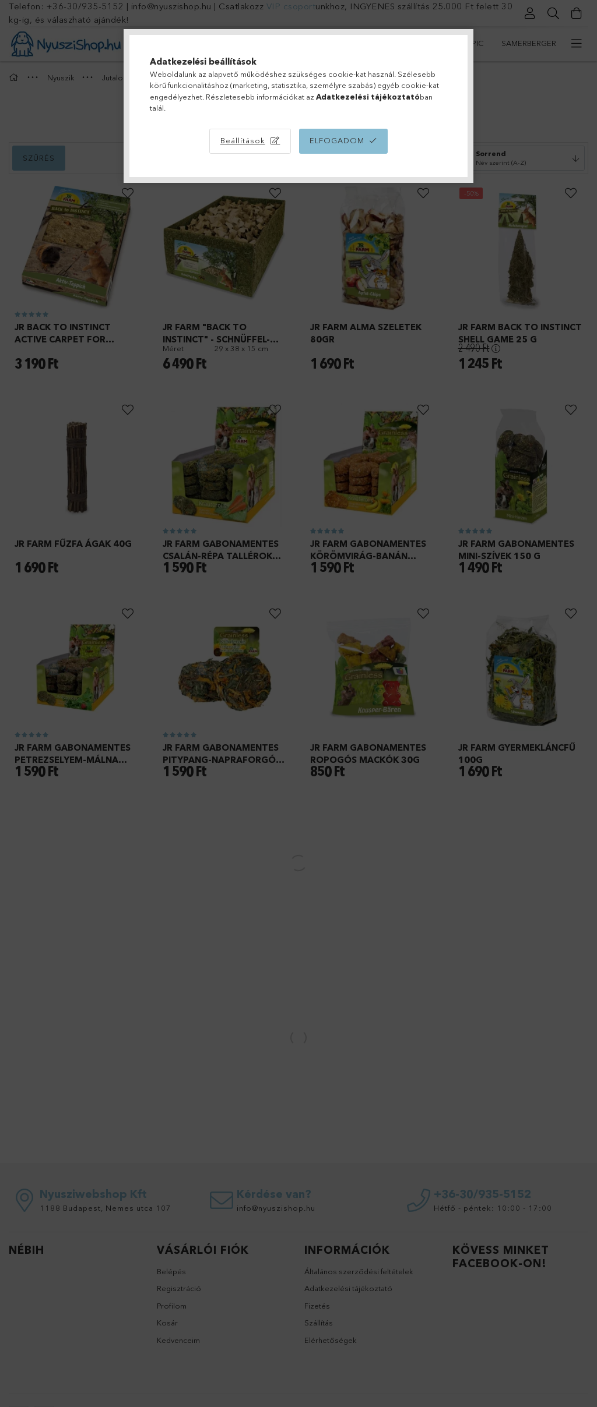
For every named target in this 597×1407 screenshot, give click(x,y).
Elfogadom (337, 140)
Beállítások (242, 140)
